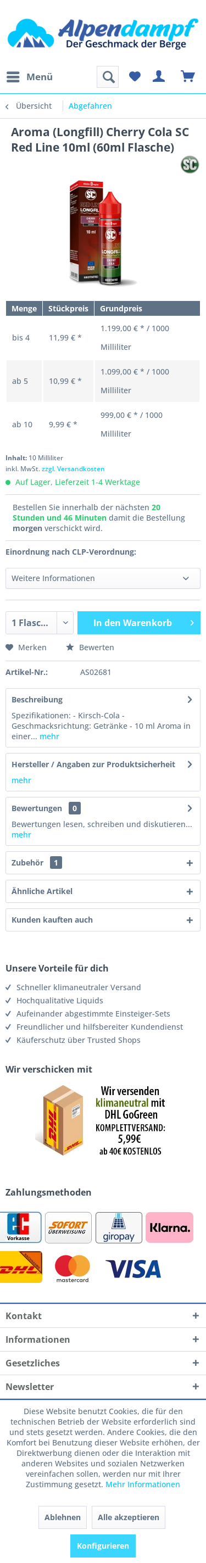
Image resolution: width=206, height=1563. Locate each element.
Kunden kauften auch (52, 919)
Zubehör (37, 862)
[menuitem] (29, 77)
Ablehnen (62, 1517)
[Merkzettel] (135, 77)
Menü (30, 75)
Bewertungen (37, 808)
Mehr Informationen (142, 1484)
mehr (48, 736)
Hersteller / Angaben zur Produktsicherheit (93, 764)
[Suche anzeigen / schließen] (108, 77)
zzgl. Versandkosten (73, 468)
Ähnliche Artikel (42, 891)
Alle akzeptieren (128, 1517)
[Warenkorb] (188, 77)
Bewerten (90, 647)
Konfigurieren (103, 1545)
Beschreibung (37, 699)
